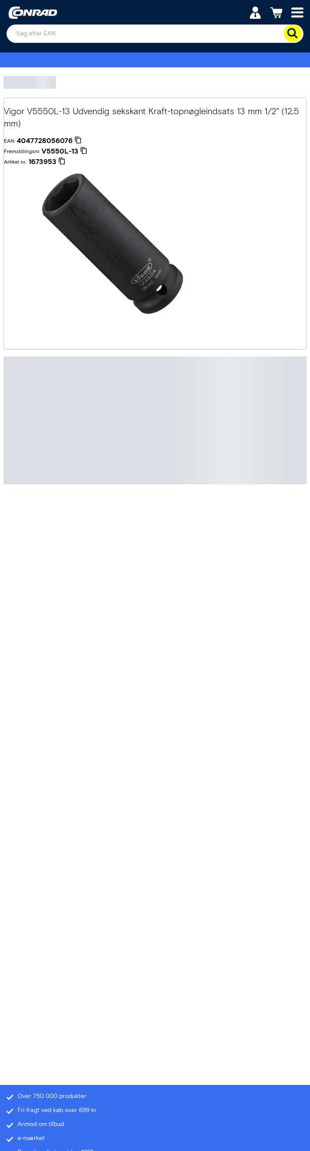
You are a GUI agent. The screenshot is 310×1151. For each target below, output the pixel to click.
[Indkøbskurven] (276, 12)
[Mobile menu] (297, 12)
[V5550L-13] (64, 151)
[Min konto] (255, 12)
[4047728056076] (49, 140)
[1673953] (46, 161)
